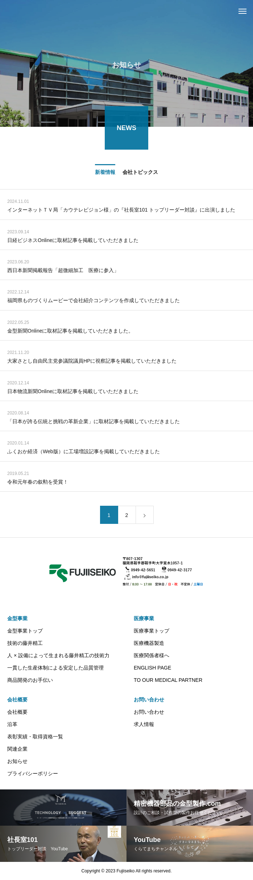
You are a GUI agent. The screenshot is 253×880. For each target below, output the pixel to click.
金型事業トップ (25, 631)
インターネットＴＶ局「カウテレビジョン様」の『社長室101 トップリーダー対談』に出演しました (121, 211)
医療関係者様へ (151, 655)
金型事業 (17, 618)
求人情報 (144, 724)
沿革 (12, 724)
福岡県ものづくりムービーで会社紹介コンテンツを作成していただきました (93, 301)
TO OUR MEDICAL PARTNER (168, 680)
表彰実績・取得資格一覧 (35, 736)
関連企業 (17, 749)
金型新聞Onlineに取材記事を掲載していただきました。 (70, 331)
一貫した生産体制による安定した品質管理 (55, 668)
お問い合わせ (149, 699)
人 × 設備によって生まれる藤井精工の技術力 (58, 655)
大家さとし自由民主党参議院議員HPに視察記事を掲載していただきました (92, 362)
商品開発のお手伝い (30, 680)
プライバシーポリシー (32, 773)
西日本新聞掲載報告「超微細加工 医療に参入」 (63, 271)
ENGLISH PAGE (152, 668)
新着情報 (105, 173)
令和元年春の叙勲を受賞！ (37, 482)
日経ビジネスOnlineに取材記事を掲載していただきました (72, 241)
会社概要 (17, 699)
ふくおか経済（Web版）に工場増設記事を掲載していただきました (83, 452)
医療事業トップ (151, 631)
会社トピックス (140, 173)
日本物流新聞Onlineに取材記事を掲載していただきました (72, 392)
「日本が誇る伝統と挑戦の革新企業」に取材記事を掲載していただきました (93, 422)
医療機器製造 (149, 643)
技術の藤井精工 (25, 643)
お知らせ (17, 761)
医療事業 (144, 618)
